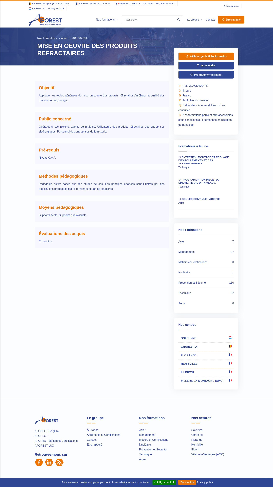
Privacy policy (205, 482)
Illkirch (195, 449)
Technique (145, 454)
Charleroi (197, 434)
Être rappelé (231, 19)
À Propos (92, 429)
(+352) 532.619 (56, 8)
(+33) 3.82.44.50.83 (165, 3)
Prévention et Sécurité (152, 449)
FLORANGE (206, 355)
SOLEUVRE (206, 338)
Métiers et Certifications (153, 439)
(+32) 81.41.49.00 (61, 3)
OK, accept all (164, 482)
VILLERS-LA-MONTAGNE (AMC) (206, 380)
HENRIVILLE (206, 363)
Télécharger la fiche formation (206, 56)
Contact (210, 19)
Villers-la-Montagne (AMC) (207, 454)
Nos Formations (47, 38)
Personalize (187, 482)
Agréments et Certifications (103, 434)
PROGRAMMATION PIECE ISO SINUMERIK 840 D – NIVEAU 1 (198, 181)
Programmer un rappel (206, 74)
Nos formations (107, 19)
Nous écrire (206, 65)
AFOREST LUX (44, 445)
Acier (64, 38)
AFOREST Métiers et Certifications (56, 440)
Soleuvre (196, 429)
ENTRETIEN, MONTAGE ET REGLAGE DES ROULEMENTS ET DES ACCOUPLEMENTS (203, 160)
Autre (142, 459)
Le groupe (194, 19)
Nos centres (233, 6)
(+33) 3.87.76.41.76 (100, 3)
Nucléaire (145, 444)
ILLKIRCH (206, 372)
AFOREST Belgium (47, 431)
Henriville (197, 444)
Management (147, 434)
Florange (196, 439)
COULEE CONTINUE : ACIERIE (199, 198)
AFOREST (41, 435)
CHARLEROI (206, 346)
